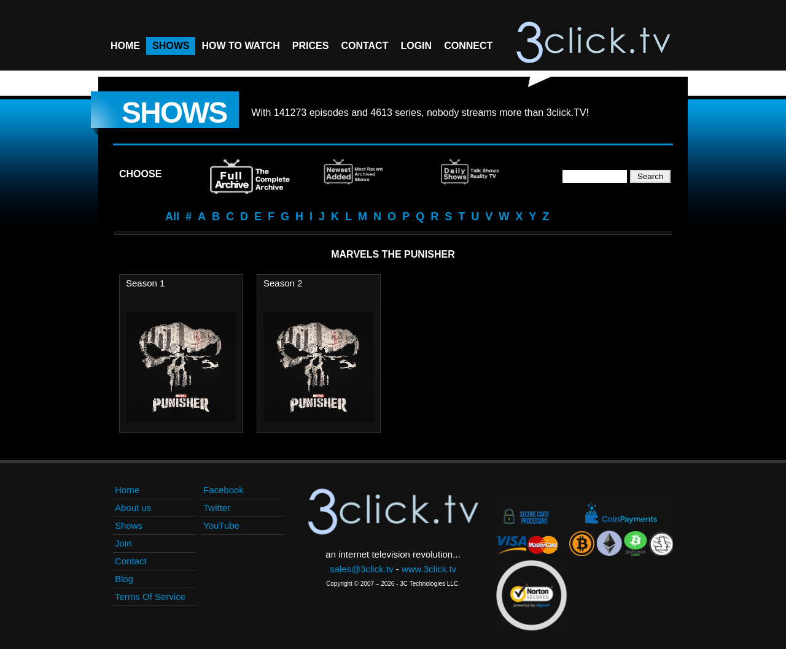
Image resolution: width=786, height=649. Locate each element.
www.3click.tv (429, 569)
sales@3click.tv (362, 569)
